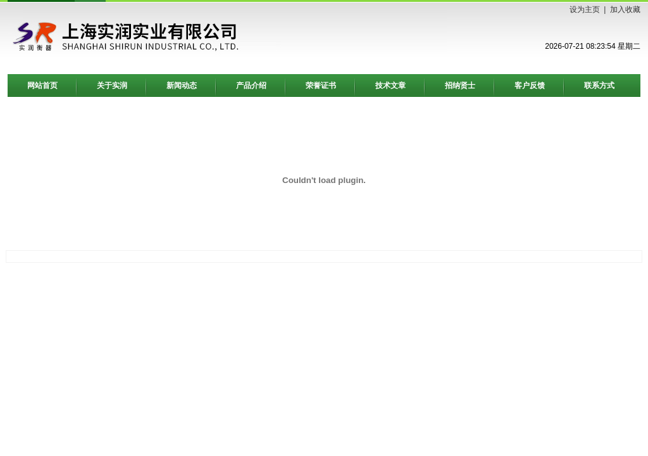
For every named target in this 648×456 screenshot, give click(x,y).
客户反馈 (529, 85)
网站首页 (42, 85)
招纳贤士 (460, 85)
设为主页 (585, 9)
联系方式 (599, 85)
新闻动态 (181, 85)
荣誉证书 (321, 85)
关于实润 (112, 85)
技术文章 (390, 85)
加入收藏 (625, 9)
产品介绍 (251, 85)
